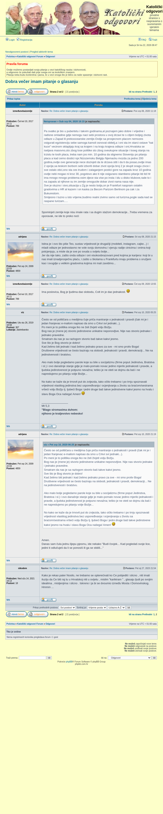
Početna (10, 56)
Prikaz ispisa (13, 99)
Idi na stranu (135, 92)
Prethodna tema (132, 99)
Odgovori (50, 56)
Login (10, 39)
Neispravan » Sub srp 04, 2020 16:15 (64, 121)
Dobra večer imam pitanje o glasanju (41, 81)
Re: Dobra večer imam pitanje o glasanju (69, 111)
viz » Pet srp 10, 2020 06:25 (59, 444)
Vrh (8, 229)
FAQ (142, 39)
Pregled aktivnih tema (41, 51)
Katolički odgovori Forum (30, 56)
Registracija (24, 39)
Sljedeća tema (149, 99)
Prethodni (147, 92)
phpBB (69, 662)
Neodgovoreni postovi (16, 51)
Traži (153, 39)
